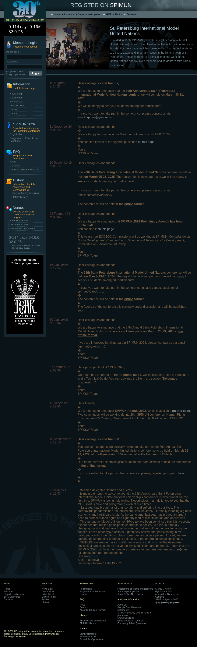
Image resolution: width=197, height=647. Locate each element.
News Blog (16, 93)
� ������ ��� (167, 602)
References (123, 610)
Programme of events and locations (135, 589)
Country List (16, 97)
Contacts (131, 14)
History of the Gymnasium (24, 193)
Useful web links (126, 618)
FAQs (13, 161)
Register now (14, 71)
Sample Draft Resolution (130, 607)
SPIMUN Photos (114, 14)
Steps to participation (89, 14)
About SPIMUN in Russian (24, 169)
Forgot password (17, 74)
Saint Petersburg (19, 220)
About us (69, 14)
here (181, 473)
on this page (146, 142)
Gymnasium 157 (19, 224)
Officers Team (17, 105)
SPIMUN (121, 5)
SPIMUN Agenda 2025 (166, 599)
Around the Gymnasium (23, 228)
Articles (14, 109)
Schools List (16, 101)
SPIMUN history (19, 197)
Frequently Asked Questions (132, 623)
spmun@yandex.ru (99, 117)
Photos (14, 113)
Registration (16, 134)
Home (57, 14)
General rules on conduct (130, 620)
